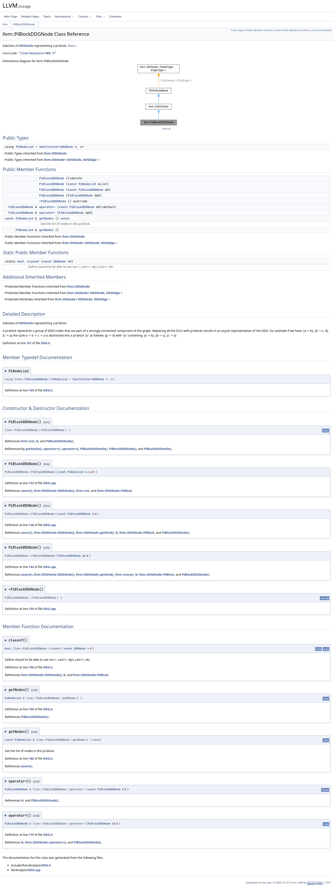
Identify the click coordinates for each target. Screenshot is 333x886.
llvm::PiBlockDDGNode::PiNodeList (41, 379)
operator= (47, 207)
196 (31, 667)
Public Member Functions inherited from (44, 236)
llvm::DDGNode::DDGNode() (54, 491)
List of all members (322, 30)
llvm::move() (124, 574)
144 (31, 567)
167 (28, 343)
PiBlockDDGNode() (59, 441)
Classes (85, 16)
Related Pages (30, 16)
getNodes (46, 218)
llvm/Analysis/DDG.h (37, 53)
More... (73, 46)
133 (31, 483)
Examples (115, 16)
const (72, 184)
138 (31, 525)
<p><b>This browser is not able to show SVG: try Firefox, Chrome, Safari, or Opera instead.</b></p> (167, 94)
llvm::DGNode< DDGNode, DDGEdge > (71, 160)
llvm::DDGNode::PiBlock (114, 491)
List (103, 184)
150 (31, 609)
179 (31, 835)
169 (31, 390)
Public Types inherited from (35, 153)
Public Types (237, 30)
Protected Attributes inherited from (56, 299)
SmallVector (49, 147)
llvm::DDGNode (55, 153)
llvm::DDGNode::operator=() (45, 842)
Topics (47, 16)
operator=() (52, 449)
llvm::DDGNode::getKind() (95, 533)
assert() (26, 491)
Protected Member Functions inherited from (46, 286)
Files (100, 16)
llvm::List (27, 441)
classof (33, 261)
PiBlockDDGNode (24, 24)
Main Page (10, 16)
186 (31, 758)
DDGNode (26, 46)
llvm (5, 24)
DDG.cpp (49, 483)
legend (166, 128)
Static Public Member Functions (292, 30)
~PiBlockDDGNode (52, 201)
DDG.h (45, 343)
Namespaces (64, 16)
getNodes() (33, 449)
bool (21, 261)
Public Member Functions (260, 30)
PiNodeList (25, 147)
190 (31, 709)
